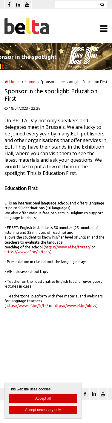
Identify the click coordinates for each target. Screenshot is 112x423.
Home (14, 81)
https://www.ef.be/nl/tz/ (75, 305)
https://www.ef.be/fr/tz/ (27, 305)
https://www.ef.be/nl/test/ (27, 252)
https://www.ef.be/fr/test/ (67, 247)
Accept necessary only (43, 410)
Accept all (43, 398)
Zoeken (102, 4)
